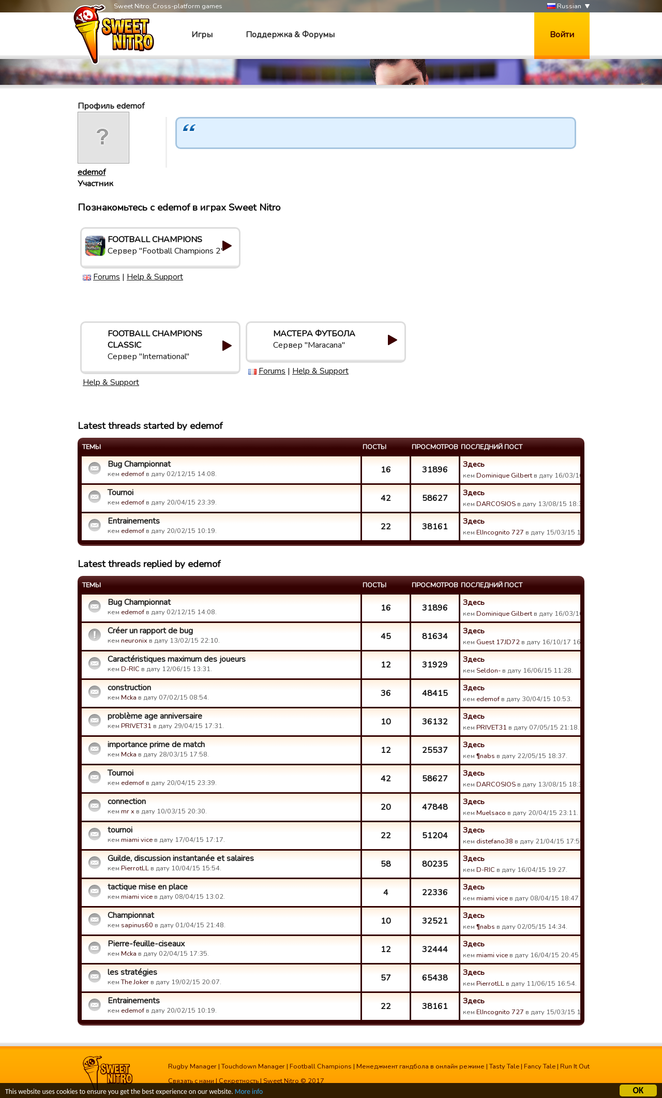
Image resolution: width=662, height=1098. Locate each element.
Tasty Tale (504, 1066)
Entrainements (134, 521)
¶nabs (485, 756)
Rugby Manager (192, 1066)
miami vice (137, 839)
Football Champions (321, 1066)
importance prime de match (156, 744)
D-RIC (130, 669)
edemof (92, 172)
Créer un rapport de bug (150, 630)
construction (129, 687)
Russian (564, 6)
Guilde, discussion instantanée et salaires (181, 858)
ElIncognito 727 (500, 532)
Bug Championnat (139, 464)
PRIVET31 (136, 726)
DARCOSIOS (496, 504)
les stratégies (132, 972)
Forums (106, 277)
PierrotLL (135, 868)
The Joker (135, 982)
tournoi (120, 830)
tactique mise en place (148, 887)
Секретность (239, 1081)
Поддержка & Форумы (290, 34)
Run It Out (575, 1066)
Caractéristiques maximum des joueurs (177, 659)
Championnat (131, 915)
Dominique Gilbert (504, 475)
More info (249, 1092)
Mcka (129, 697)
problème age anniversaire (155, 716)
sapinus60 (137, 925)
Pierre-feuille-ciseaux (146, 943)
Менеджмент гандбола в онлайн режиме (420, 1066)
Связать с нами (191, 1081)
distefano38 (494, 841)
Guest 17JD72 (498, 642)
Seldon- (488, 670)
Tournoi (120, 492)
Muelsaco (491, 813)
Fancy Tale (539, 1066)
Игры (202, 34)
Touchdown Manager (253, 1066)
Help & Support (155, 277)
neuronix (134, 640)
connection (127, 801)
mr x (127, 811)
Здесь (474, 464)
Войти (562, 34)
